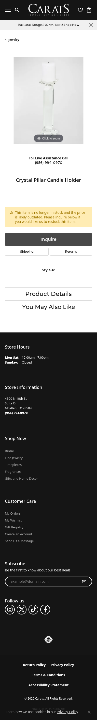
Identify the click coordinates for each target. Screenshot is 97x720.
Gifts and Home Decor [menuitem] (21, 478)
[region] (48, 100)
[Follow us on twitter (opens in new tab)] (22, 609)
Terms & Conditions (48, 675)
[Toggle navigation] (7, 10)
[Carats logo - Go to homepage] (48, 10)
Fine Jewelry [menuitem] (14, 458)
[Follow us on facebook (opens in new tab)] (45, 609)
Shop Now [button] (71, 25)
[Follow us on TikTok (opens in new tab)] (33, 609)
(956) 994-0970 (48, 162)
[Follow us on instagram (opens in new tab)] (10, 609)
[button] (17, 10)
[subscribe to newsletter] (84, 581)
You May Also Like (48, 306)
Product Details (48, 293)
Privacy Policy (62, 664)
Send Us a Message (19, 541)
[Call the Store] (16, 413)
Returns (71, 251)
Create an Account (18, 534)
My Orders (13, 513)
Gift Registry (14, 527)
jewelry (13, 40)
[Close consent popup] (89, 712)
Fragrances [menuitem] (13, 471)
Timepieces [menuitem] (13, 464)
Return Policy (34, 664)
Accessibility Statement (48, 685)
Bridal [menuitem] (9, 451)
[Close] (91, 25)
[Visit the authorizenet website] (48, 639)
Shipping (26, 251)
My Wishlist (13, 520)
